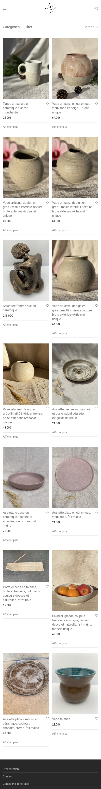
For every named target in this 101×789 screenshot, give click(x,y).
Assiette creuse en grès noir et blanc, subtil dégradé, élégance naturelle (71, 414)
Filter (28, 27)
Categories (11, 27)
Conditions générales (16, 783)
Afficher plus (10, 126)
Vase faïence (61, 719)
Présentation (11, 768)
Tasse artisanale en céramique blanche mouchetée (16, 108)
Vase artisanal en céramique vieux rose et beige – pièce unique (71, 108)
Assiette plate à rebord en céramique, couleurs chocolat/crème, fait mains (21, 723)
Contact (8, 776)
